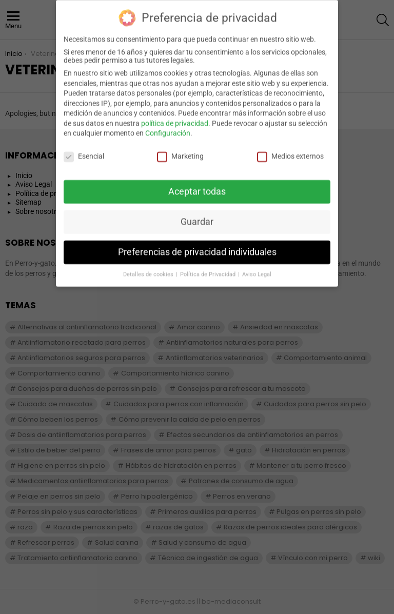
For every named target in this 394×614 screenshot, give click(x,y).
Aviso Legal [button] (256, 268)
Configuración (167, 127)
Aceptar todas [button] (197, 186)
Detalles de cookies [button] (149, 268)
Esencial (84, 150)
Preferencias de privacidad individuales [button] (197, 246)
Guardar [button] (197, 216)
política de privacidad (174, 117)
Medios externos (290, 150)
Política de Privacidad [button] (208, 268)
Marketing (180, 150)
